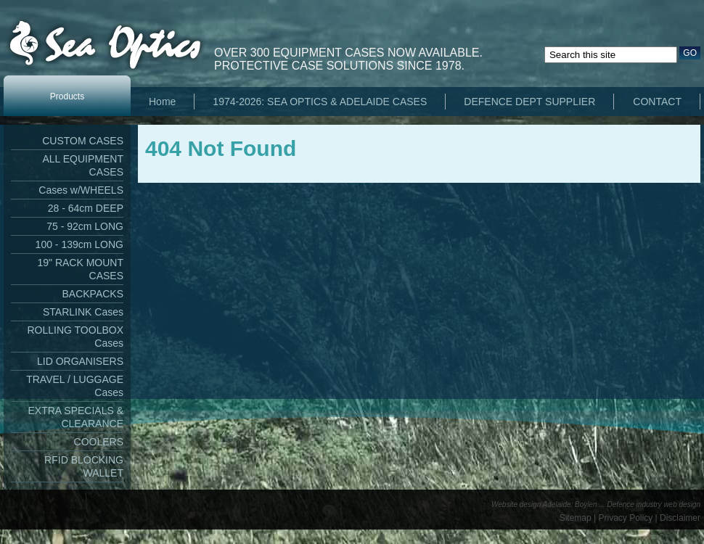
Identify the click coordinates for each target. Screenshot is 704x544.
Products (67, 96)
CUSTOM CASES (82, 141)
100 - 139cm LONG (79, 244)
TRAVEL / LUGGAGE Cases (74, 386)
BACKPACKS (92, 294)
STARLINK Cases (83, 312)
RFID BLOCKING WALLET (83, 466)
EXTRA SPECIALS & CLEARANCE (76, 417)
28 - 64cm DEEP (85, 208)
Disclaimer (680, 518)
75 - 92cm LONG (84, 226)
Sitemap (576, 518)
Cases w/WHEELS (80, 190)
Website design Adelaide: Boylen (544, 504)
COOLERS (98, 442)
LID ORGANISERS (80, 361)
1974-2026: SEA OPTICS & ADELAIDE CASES (320, 101)
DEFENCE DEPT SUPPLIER (529, 101)
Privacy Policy (626, 518)
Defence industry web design (653, 504)
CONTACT (657, 101)
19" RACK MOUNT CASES (80, 269)
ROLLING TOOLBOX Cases (75, 336)
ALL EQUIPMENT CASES (82, 165)
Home (162, 101)
